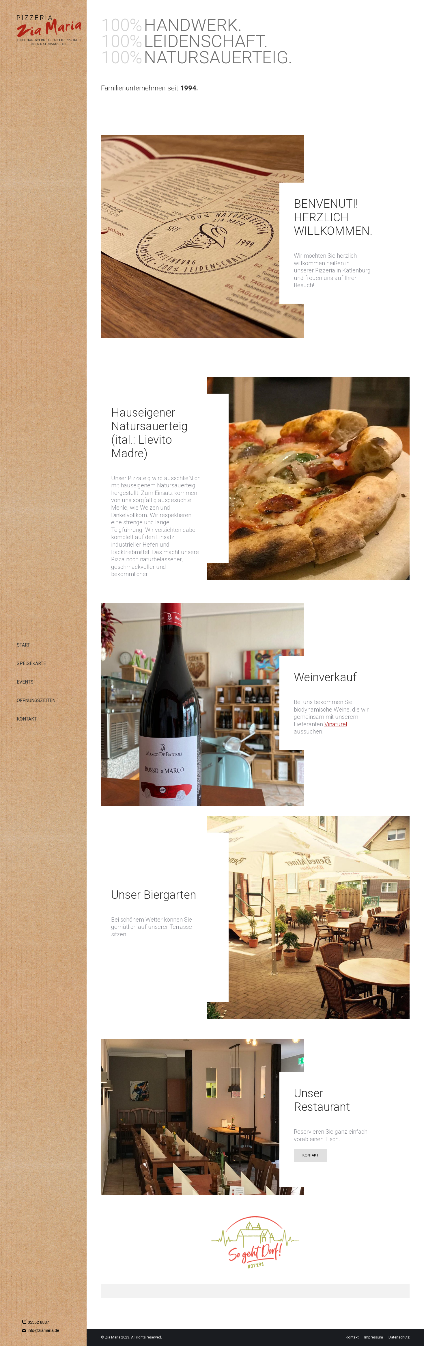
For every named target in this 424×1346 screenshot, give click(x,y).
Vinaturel (335, 724)
